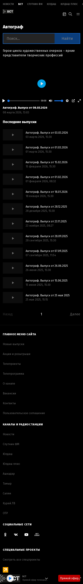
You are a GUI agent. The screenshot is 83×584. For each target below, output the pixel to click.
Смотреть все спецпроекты (21, 559)
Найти (67, 38)
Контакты (9, 403)
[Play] (3, 101)
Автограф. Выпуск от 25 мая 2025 (48, 295)
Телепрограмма (13, 373)
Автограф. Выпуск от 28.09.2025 (47, 236)
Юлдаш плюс (69, 4)
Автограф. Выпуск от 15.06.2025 (47, 280)
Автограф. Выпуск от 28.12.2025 (46, 206)
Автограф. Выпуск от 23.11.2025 (46, 221)
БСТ (20, 4)
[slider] (23, 100)
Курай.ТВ (9, 503)
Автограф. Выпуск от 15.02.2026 (47, 162)
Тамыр (7, 483)
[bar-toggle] (78, 14)
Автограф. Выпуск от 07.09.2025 (47, 251)
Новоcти (8, 4)
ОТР (5, 513)
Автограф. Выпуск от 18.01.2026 (47, 191)
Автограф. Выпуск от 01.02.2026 (47, 177)
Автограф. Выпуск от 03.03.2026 (47, 132)
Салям (7, 493)
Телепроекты (12, 364)
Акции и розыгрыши (16, 354)
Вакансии (9, 393)
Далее (75, 314)
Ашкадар (9, 473)
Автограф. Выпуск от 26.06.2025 (47, 265)
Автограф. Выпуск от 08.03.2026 (25, 107)
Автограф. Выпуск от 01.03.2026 (47, 147)
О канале (9, 383)
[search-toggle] (70, 14)
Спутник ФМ (34, 4)
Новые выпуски (13, 344)
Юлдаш (51, 4)
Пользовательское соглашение (24, 413)
